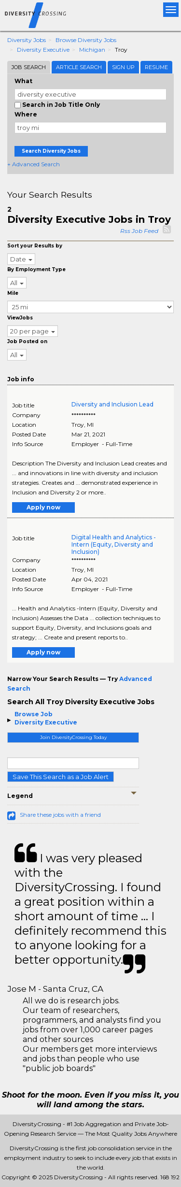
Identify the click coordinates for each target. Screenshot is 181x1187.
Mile (12, 293)
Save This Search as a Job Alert (61, 777)
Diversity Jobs (26, 39)
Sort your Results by (34, 246)
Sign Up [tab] (123, 67)
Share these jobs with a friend (60, 814)
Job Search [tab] (29, 67)
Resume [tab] (156, 67)
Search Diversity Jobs (51, 151)
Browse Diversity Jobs (86, 39)
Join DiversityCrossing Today (73, 737)
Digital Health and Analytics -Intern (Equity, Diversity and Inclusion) (113, 544)
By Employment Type (36, 269)
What (23, 81)
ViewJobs (20, 318)
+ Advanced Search (33, 164)
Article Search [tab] (79, 67)
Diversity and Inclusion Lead (112, 404)
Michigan (92, 49)
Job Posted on (27, 341)
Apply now (43, 507)
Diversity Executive (43, 49)
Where (25, 114)
